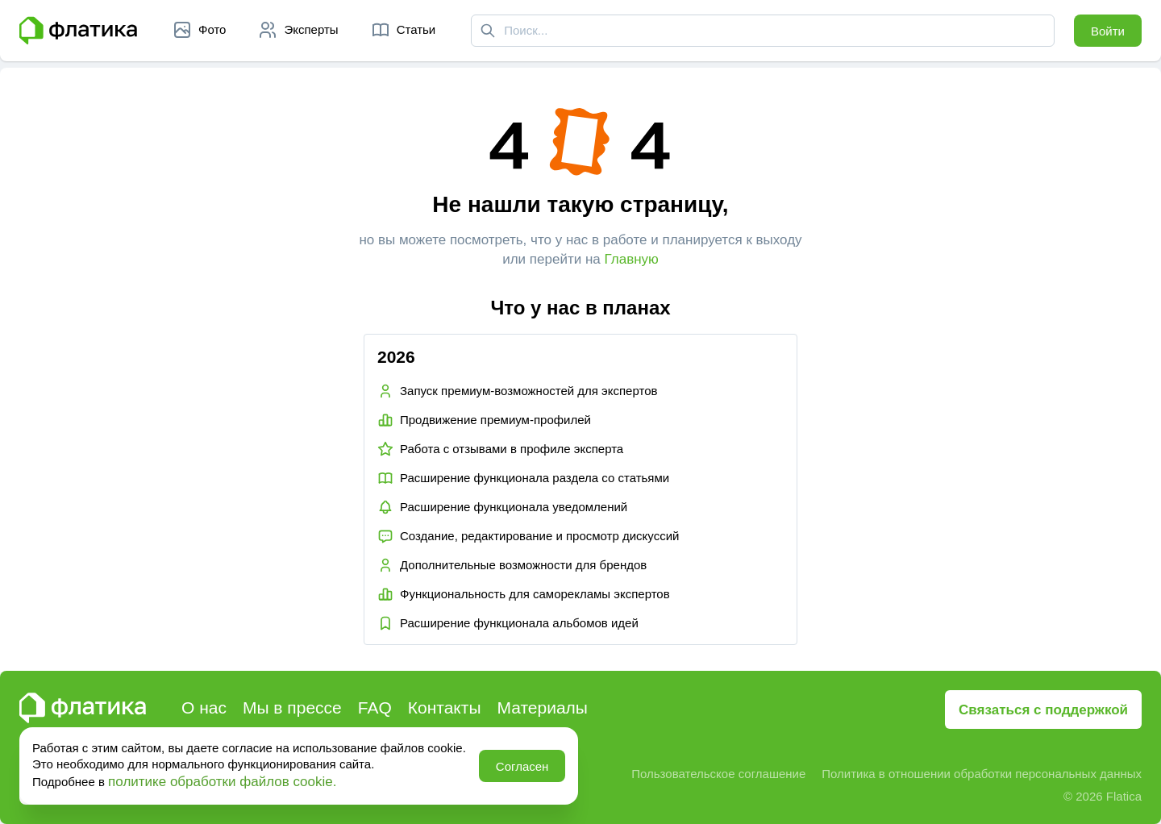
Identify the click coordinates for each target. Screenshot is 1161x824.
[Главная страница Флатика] (78, 31)
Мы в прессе (292, 707)
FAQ (375, 707)
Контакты (444, 707)
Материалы (542, 707)
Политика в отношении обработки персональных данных (982, 773)
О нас (204, 707)
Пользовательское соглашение (718, 773)
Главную (632, 259)
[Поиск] (487, 30)
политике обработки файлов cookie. (222, 781)
